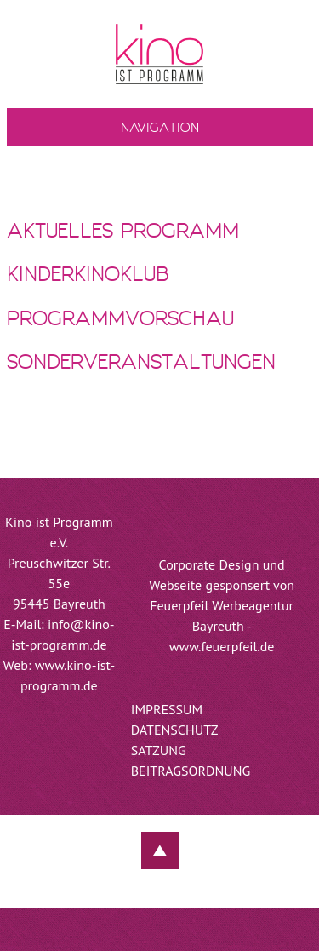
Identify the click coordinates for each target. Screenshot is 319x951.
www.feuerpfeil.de (222, 646)
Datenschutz (175, 729)
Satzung (158, 750)
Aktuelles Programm (123, 232)
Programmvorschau (120, 319)
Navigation (160, 128)
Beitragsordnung (191, 770)
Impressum (166, 709)
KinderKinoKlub (87, 275)
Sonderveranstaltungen (141, 363)
